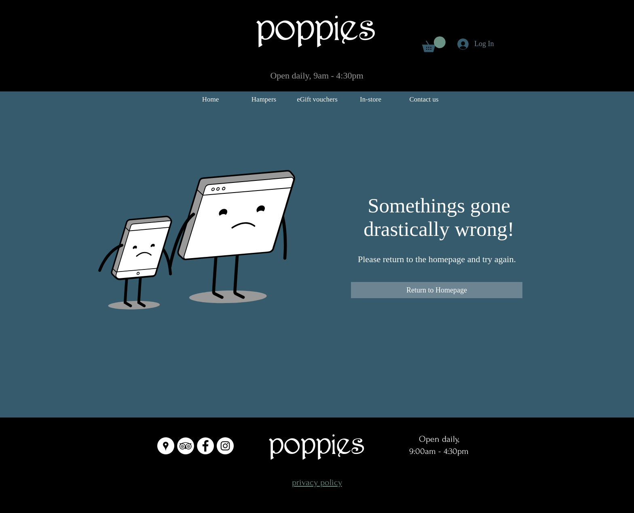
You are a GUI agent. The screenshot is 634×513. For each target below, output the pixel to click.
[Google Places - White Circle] (165, 445)
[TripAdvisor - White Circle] (185, 445)
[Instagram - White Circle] (225, 445)
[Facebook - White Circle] (205, 445)
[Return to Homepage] (436, 290)
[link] (434, 44)
